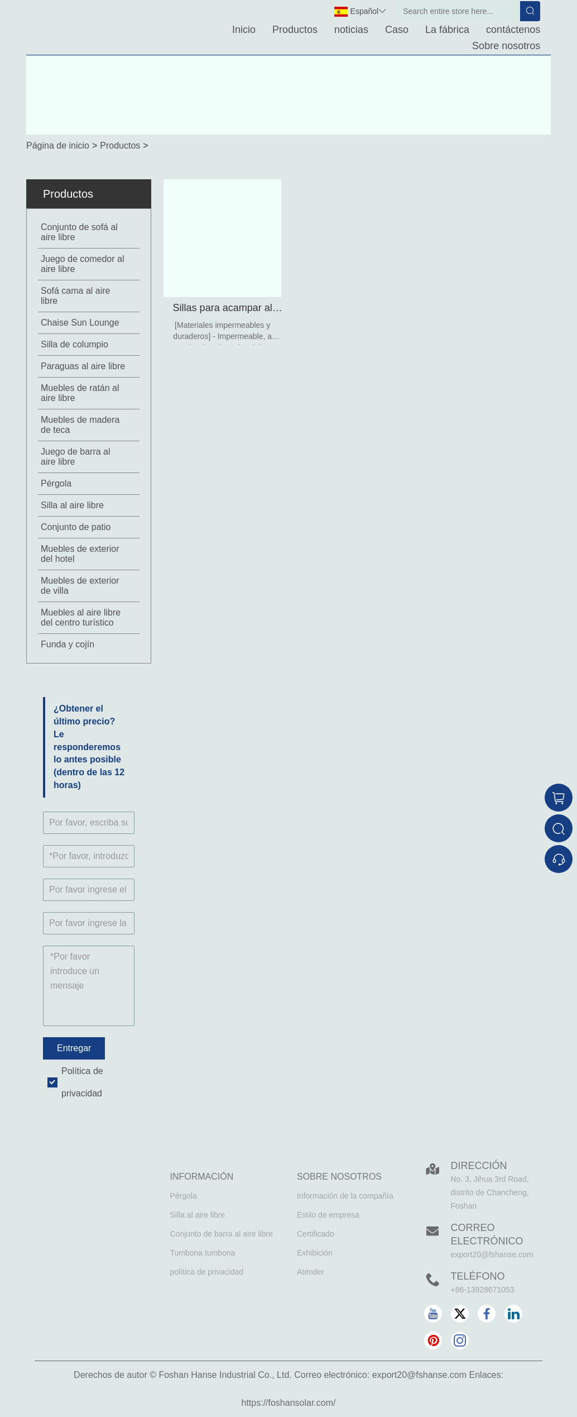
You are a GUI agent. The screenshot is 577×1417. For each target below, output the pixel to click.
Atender (310, 1271)
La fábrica (447, 29)
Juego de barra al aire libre (75, 456)
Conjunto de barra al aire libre (221, 1233)
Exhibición (315, 1252)
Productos (295, 29)
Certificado (315, 1233)
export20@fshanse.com (492, 1254)
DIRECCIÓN (479, 1165)
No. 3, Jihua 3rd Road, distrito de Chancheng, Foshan (490, 1192)
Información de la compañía (345, 1195)
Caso (396, 29)
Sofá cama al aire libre (75, 296)
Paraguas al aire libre (83, 366)
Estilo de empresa (328, 1214)
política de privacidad (207, 1271)
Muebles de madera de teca (80, 425)
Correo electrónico (487, 1234)
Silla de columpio (74, 344)
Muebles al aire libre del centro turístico (81, 617)
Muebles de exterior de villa (80, 585)
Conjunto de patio (75, 527)
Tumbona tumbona (202, 1252)
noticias (351, 29)
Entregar (74, 1048)
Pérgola (56, 483)
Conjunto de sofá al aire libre (79, 232)
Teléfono (478, 1276)
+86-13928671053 (483, 1289)
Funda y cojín (67, 644)
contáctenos (513, 29)
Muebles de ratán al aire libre (80, 393)
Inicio (244, 29)
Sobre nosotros (506, 45)
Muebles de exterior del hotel (80, 554)
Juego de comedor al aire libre (82, 264)
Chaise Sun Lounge (80, 322)
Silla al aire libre (72, 505)
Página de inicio (57, 145)
